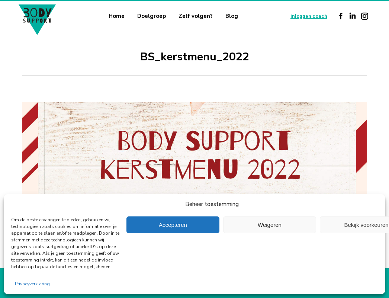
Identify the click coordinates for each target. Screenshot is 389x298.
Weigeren (270, 225)
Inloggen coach (308, 16)
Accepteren (173, 225)
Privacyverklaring (32, 284)
